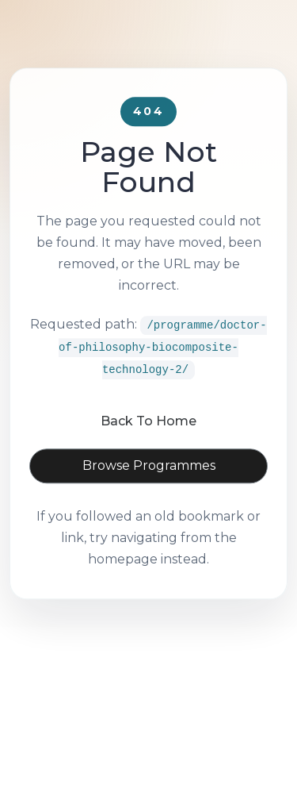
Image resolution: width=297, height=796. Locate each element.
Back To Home (148, 444)
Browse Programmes (148, 488)
